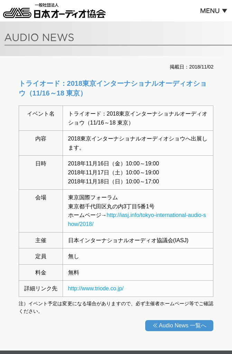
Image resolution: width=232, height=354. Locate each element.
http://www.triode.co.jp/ (96, 288)
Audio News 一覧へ (183, 325)
